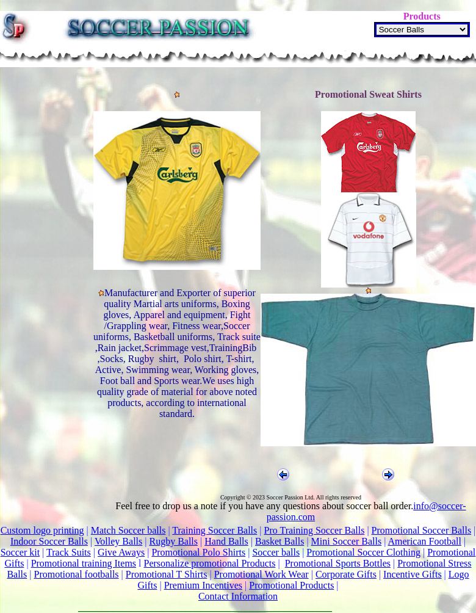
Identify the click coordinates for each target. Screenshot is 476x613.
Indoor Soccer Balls (49, 541)
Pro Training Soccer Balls (314, 530)
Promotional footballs (76, 574)
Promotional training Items (83, 563)
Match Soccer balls (128, 530)
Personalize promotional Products (210, 563)
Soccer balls (276, 552)
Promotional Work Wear (261, 574)
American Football (424, 541)
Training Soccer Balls (214, 530)
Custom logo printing (42, 530)
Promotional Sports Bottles (338, 563)
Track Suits (68, 552)
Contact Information (238, 596)
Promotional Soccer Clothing (363, 552)
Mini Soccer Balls (346, 541)
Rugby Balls (173, 541)
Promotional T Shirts (166, 574)
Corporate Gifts (346, 574)
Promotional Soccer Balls (422, 530)
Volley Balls (118, 541)
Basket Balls (279, 541)
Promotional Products (291, 585)
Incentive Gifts (412, 574)
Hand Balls (226, 541)
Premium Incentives (203, 585)
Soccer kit (20, 552)
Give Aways (121, 552)
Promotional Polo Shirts (198, 552)
